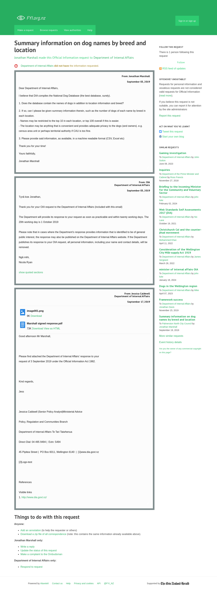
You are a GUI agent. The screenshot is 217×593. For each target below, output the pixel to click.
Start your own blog (173, 136)
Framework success (171, 299)
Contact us (57, 583)
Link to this (148, 167)
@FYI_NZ (109, 583)
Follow (181, 62)
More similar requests (171, 336)
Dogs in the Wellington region (178, 286)
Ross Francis (176, 177)
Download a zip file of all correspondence (43, 534)
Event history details (170, 342)
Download (36, 316)
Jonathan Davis (166, 307)
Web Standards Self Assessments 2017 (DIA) (180, 211)
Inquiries (164, 170)
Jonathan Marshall (26, 57)
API (99, 583)
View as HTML (52, 328)
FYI (32, 18)
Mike (196, 290)
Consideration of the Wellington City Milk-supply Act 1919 (179, 251)
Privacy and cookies (84, 583)
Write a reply (28, 546)
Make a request (25, 30)
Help (89, 30)
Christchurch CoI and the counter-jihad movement (180, 231)
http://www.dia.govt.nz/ (34, 497)
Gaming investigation (172, 153)
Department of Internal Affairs (113, 57)
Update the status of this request (39, 550)
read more (165, 95)
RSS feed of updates (174, 68)
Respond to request (32, 566)
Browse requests (49, 30)
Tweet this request (172, 131)
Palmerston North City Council (177, 323)
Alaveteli (44, 583)
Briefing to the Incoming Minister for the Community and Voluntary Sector (180, 190)
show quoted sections (31, 272)
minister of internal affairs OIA (178, 269)
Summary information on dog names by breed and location (177, 318)
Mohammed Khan (168, 240)
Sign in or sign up (187, 20)
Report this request (169, 115)
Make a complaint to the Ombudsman (41, 554)
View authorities (72, 30)
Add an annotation (31, 530)
